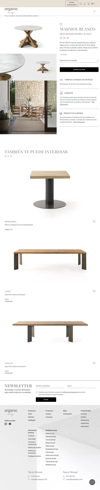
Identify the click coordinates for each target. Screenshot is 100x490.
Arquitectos (85, 423)
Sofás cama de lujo (52, 455)
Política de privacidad (69, 392)
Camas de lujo (50, 440)
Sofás (30, 414)
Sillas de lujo (50, 446)
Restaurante (85, 420)
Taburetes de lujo (52, 462)
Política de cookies (34, 447)
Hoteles (48, 414)
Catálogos (31, 420)
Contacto (31, 436)
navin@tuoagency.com (37, 479)
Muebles (31, 417)
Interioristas (85, 426)
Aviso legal (32, 439)
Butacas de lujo (51, 458)
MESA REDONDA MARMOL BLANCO (27, 16)
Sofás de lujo (50, 433)
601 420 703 (69, 476)
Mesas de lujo (50, 443)
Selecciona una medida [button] (68, 60)
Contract (84, 414)
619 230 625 (34, 476)
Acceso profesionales (71, 4)
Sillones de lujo (51, 437)
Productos (12, 16)
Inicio (6, 16)
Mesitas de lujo (51, 465)
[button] (93, 4)
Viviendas (49, 417)
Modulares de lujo (52, 449)
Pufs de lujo (50, 452)
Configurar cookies (34, 456)
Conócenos (67, 414)
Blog (65, 411)
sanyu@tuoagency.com (73, 479)
